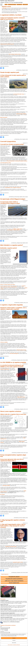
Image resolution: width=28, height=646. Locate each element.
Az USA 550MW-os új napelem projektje (13, 362)
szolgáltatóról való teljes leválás (10, 546)
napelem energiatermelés (4, 369)
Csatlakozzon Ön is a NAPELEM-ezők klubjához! (11, 621)
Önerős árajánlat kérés (14, 582)
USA (27, 302)
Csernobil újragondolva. (8, 141)
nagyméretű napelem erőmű (18, 562)
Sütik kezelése (14, 642)
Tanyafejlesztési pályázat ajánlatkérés (14, 578)
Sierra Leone (25, 452)
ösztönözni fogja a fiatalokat (21, 113)
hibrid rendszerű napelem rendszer (15, 54)
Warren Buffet (25, 572)
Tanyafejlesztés (19, 4)
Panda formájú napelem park (9, 72)
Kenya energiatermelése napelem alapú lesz (13, 455)
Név (1, 626)
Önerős (6, 4)
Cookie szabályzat (10, 644)
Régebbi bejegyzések (4, 574)
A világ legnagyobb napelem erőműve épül (12, 520)
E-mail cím (2, 631)
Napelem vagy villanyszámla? (7, 0)
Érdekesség (17, 139)
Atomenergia (17, 196)
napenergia (4, 8)
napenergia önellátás (6, 485)
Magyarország (19, 242)
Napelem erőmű (25, 139)
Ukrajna (26, 196)
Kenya (21, 517)
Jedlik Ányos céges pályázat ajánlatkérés (14, 580)
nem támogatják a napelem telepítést (13, 229)
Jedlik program (25, 4)
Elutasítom (14, 640)
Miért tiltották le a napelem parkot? (11, 245)
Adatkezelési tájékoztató (16, 644)
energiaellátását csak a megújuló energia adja (13, 187)
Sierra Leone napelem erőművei (10, 411)
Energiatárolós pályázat (12, 4)
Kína (21, 139)
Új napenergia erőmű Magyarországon (12, 199)
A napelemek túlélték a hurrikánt (10, 15)
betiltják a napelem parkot (17, 228)
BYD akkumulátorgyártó (14, 353)
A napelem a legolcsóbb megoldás (11, 305)
